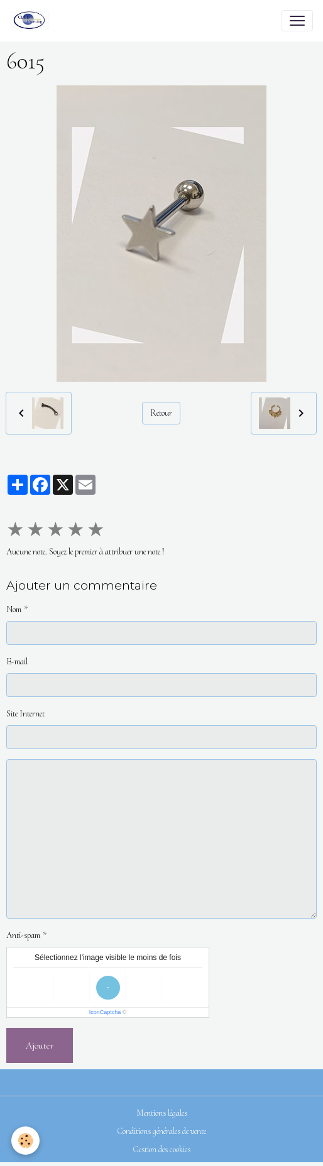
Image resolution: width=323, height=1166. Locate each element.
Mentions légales (161, 1113)
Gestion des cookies (161, 1149)
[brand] (32, 20)
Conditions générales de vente (162, 1131)
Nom (13, 609)
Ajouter (39, 1045)
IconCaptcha (105, 1012)
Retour (161, 413)
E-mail (17, 661)
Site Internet (25, 713)
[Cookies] (25, 1140)
